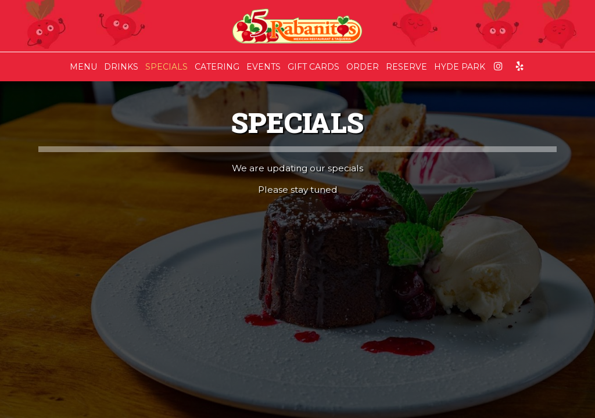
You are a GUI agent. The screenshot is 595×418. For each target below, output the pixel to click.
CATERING (217, 67)
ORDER (362, 67)
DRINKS (121, 67)
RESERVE (406, 67)
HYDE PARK (459, 67)
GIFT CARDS (313, 67)
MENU (83, 67)
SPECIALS (166, 67)
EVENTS (263, 67)
